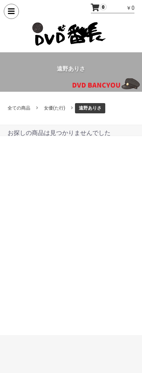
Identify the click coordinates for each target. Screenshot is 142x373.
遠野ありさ (90, 108)
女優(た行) (54, 108)
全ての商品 (19, 108)
